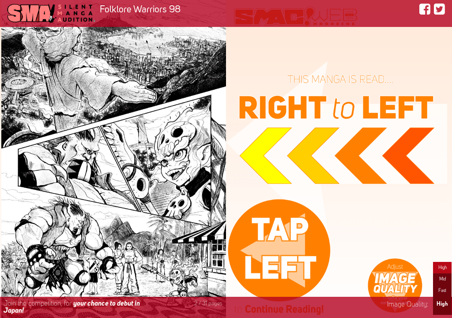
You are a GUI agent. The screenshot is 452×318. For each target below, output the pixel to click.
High (442, 267)
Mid (442, 279)
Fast (442, 290)
